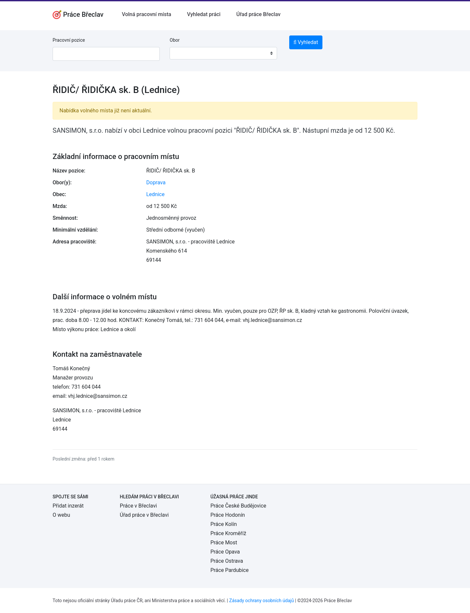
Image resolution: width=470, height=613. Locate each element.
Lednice (155, 194)
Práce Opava (225, 552)
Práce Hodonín (227, 515)
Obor (174, 40)
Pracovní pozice (69, 40)
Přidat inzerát (68, 506)
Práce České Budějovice (238, 506)
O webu (61, 515)
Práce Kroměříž (228, 533)
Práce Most (223, 542)
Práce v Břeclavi (138, 506)
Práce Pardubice (229, 570)
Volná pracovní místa (146, 14)
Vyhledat (306, 42)
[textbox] (183, 53)
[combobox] (223, 53)
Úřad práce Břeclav (258, 14)
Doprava (156, 182)
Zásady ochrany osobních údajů (261, 600)
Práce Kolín (223, 524)
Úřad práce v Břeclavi (144, 515)
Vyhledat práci (204, 14)
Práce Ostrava (226, 561)
